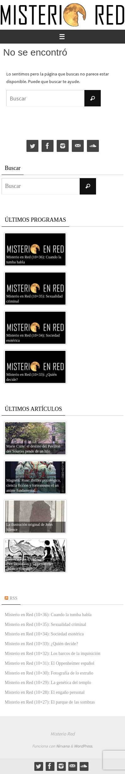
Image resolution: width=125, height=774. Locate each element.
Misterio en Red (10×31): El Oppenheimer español (49, 663)
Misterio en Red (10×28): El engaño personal (45, 692)
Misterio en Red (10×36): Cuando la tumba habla (48, 614)
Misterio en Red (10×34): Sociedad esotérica (44, 634)
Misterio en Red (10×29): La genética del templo (48, 682)
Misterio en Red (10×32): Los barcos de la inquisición (52, 653)
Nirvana (63, 746)
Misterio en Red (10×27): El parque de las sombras (50, 702)
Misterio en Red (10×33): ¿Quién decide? (41, 643)
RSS (14, 598)
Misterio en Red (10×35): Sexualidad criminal (45, 624)
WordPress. (83, 746)
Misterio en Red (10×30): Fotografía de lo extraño (49, 673)
